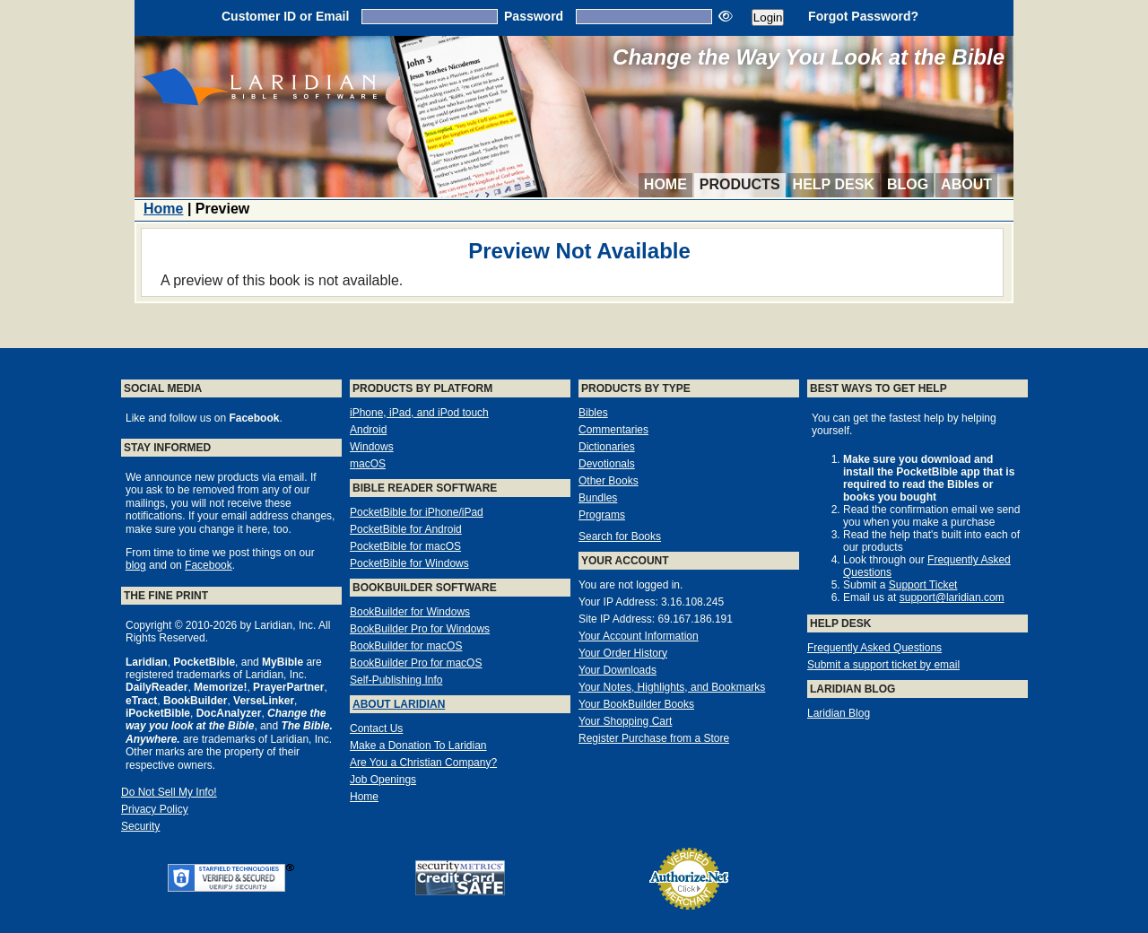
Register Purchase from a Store (653, 738)
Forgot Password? (863, 16)
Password (533, 16)
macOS (368, 464)
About (966, 184)
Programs (601, 515)
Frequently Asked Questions (874, 647)
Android (368, 429)
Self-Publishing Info (396, 680)
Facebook (208, 565)
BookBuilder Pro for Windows (420, 629)
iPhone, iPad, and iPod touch (419, 412)
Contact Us (376, 728)
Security (140, 826)
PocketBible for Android (406, 529)
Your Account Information (638, 636)
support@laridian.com (952, 597)
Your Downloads (617, 670)
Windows (372, 446)
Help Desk (833, 184)
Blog (907, 184)
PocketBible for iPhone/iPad (416, 512)
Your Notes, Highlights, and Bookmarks (671, 687)
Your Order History (622, 653)
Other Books (608, 481)
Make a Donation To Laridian (418, 745)
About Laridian (398, 704)
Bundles (597, 498)
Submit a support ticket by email (883, 664)
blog (136, 565)
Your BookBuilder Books (636, 704)
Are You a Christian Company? (423, 762)
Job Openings (383, 779)
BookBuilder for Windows (410, 612)
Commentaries (613, 429)
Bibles (593, 412)
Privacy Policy (154, 809)
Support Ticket (923, 585)
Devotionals (606, 464)
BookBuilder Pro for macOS (416, 663)
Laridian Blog (838, 713)
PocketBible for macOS (405, 546)
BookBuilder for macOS (406, 646)
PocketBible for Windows (409, 563)
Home (665, 184)
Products (740, 184)
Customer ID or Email (285, 16)
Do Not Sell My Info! (169, 792)
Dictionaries (606, 446)
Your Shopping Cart (625, 721)
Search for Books (619, 536)
